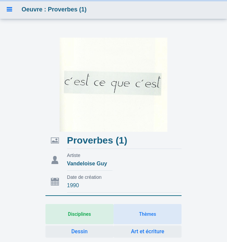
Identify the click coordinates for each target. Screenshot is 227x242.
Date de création (84, 177)
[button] (9, 9)
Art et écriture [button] (147, 231)
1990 (73, 185)
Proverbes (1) (97, 140)
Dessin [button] (79, 231)
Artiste (73, 155)
